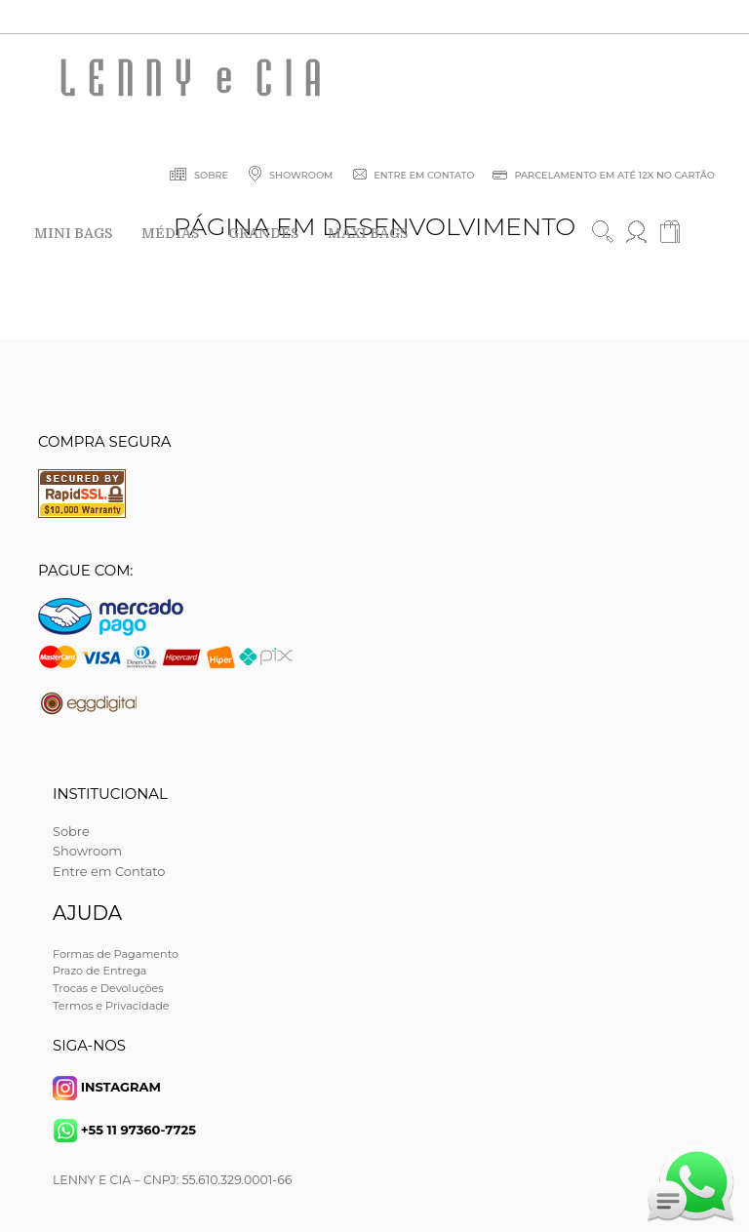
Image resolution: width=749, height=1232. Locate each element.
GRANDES (263, 233)
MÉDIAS (170, 233)
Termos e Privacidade (111, 1006)
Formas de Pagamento (115, 954)
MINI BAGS (73, 233)
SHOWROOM (288, 177)
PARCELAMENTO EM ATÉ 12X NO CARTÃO (603, 177)
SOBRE (198, 177)
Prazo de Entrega (99, 970)
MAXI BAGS (368, 233)
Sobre (71, 831)
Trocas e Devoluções (108, 988)
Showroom (87, 850)
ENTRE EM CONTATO (412, 177)
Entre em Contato (109, 871)
